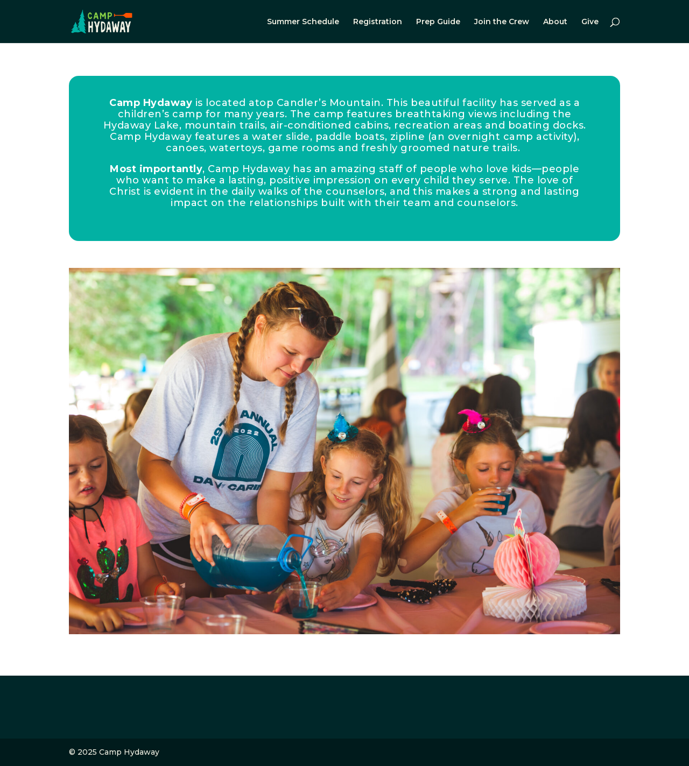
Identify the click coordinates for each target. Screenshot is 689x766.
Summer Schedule (303, 22)
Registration (377, 22)
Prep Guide (438, 22)
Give (590, 22)
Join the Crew (501, 22)
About (555, 22)
